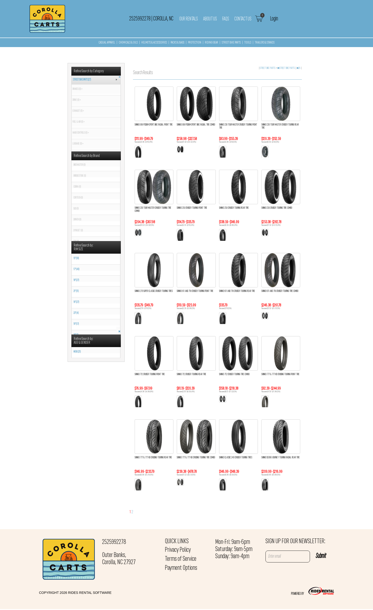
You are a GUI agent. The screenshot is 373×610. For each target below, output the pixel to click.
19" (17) (76, 324)
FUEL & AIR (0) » (78, 122)
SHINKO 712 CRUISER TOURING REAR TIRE (191, 374)
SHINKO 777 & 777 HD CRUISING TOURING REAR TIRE (153, 457)
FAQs (225, 19)
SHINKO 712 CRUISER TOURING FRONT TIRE (150, 374)
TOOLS (247, 42)
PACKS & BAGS (177, 42)
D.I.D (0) (76, 208)
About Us (210, 19)
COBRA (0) (77, 186)
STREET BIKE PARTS (231, 42)
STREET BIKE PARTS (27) (82, 80)
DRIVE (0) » (76, 100)
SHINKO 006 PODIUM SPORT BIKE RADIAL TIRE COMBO (196, 124)
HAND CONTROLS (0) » (80, 132)
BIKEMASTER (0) (79, 165)
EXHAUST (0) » (78, 111)
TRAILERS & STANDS (265, 42)
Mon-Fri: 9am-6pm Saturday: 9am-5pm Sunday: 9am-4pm (233, 549)
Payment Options (181, 568)
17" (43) (76, 269)
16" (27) (76, 302)
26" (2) (76, 335)
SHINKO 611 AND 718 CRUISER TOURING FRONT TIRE (195, 291)
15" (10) (76, 258)
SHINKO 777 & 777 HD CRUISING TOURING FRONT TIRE (280, 374)
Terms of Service (180, 559)
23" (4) (76, 313)
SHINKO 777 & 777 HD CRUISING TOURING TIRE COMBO (196, 457)
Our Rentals (188, 19)
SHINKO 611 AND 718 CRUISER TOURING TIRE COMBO (279, 291)
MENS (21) (77, 351)
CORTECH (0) (78, 197)
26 (298, 68)
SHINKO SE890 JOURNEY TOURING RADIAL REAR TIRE (280, 457)
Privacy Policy (178, 550)
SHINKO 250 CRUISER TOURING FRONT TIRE (192, 208)
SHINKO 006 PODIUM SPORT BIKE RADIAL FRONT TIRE (154, 124)
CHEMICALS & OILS (128, 42)
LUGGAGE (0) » (77, 143)
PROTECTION (194, 42)
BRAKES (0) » (77, 89)
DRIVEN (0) (77, 219)
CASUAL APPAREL (106, 42)
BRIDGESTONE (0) (80, 175)
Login (274, 19)
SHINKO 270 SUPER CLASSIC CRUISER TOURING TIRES (154, 291)
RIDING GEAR (211, 42)
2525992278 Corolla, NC (151, 19)
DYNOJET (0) (78, 230)
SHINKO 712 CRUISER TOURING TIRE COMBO (234, 374)
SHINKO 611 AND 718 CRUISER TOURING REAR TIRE (237, 291)
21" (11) (76, 291)
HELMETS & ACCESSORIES (154, 42)
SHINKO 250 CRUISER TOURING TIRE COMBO (276, 208)
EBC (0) (76, 241)
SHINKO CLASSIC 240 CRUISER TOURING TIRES (235, 457)
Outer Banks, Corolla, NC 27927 (119, 559)
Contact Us (242, 19)
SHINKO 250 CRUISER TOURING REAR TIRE (234, 208)
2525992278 (114, 542)
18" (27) (76, 280)
